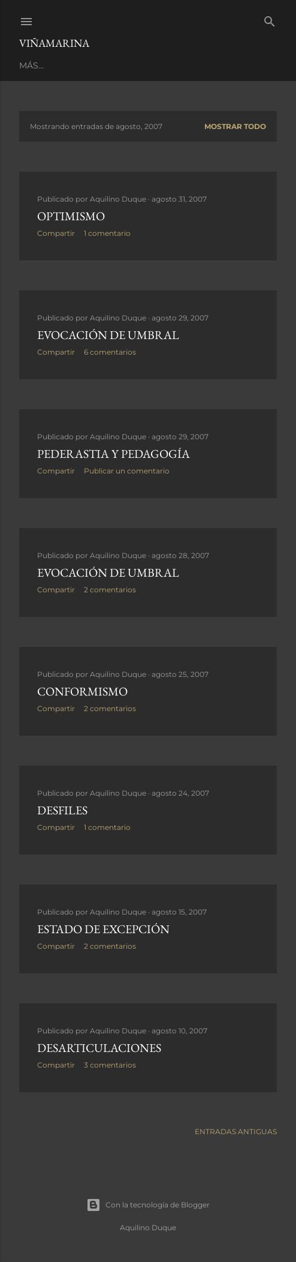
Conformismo (82, 691)
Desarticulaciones (99, 1048)
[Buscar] (269, 19)
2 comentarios (110, 589)
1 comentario (107, 233)
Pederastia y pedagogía (113, 453)
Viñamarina (54, 43)
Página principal (59, 65)
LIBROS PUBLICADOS (153, 65)
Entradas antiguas (236, 1131)
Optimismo (71, 216)
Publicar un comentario (127, 470)
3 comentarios (110, 1064)
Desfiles (62, 810)
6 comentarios (110, 351)
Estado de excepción (103, 929)
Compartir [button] (56, 233)
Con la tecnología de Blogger (148, 1205)
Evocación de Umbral (108, 335)
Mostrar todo (235, 126)
